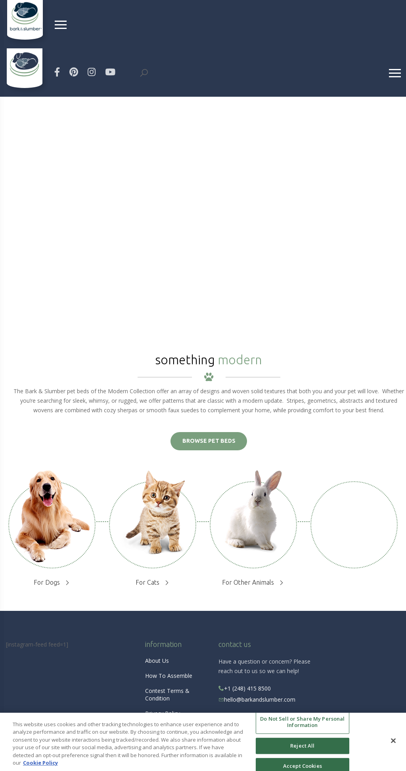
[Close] (393, 741)
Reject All (302, 745)
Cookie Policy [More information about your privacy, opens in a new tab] (40, 762)
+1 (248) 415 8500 (244, 688)
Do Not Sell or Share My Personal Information (302, 722)
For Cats (147, 582)
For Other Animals (248, 582)
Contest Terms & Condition (167, 694)
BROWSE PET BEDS (209, 441)
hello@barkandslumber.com (259, 699)
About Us (157, 660)
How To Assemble (168, 675)
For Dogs (47, 582)
